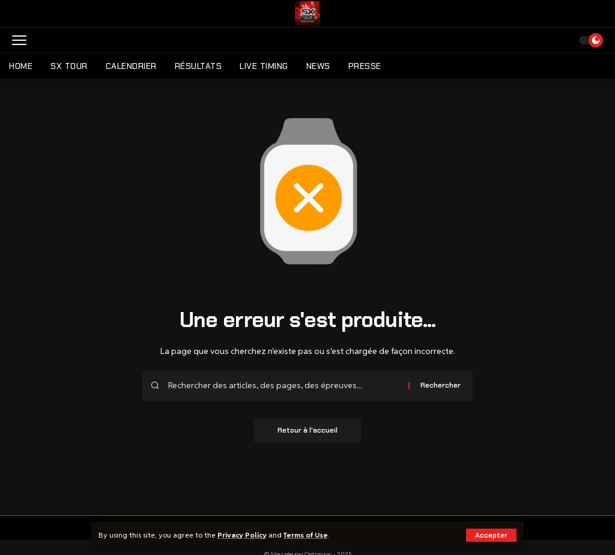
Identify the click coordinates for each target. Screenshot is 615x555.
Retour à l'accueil (307, 431)
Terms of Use (306, 534)
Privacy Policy (242, 534)
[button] (491, 535)
